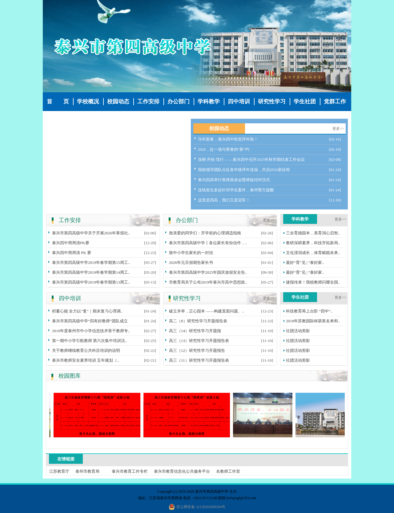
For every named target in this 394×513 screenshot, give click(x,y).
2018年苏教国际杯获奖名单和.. (313, 321)
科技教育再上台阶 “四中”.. (309, 311)
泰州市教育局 (87, 471)
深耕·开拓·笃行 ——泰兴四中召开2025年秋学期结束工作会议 (251, 159)
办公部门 (178, 101)
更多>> (338, 128)
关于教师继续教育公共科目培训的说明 (86, 350)
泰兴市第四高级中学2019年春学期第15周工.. (91, 262)
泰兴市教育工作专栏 (130, 471)
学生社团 (305, 101)
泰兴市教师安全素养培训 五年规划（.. (85, 360)
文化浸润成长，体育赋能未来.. (313, 252)
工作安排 (148, 101)
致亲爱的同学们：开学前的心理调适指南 (205, 233)
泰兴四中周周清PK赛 (70, 243)
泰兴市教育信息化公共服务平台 (182, 471)
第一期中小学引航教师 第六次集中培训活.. (89, 340)
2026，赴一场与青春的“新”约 (224, 149)
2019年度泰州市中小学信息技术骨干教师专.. (91, 330)
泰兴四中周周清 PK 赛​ (71, 252)
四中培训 (239, 101)
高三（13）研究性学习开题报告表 (199, 340)
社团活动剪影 (298, 330)
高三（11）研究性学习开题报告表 (199, 360)
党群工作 (335, 101)
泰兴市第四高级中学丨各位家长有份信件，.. (208, 243)
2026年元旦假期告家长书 (191, 262)
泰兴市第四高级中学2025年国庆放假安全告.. (208, 272)
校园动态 (118, 101)
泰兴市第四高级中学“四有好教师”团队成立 (90, 321)
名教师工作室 (228, 471)
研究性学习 (272, 101)
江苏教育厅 (59, 471)
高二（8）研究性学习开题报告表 (198, 321)
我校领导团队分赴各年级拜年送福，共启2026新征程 (244, 169)
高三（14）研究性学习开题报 (195, 330)
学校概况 (88, 101)
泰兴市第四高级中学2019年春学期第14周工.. (91, 272)
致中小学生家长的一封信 (191, 252)
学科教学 (209, 101)
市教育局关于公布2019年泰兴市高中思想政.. (208, 282)
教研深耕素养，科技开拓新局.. (313, 243)
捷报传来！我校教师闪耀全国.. (313, 282)
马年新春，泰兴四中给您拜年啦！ (228, 139)
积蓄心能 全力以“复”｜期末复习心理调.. (87, 311)
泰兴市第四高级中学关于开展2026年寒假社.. (91, 233)
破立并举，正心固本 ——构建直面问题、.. (206, 311)
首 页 (58, 101)
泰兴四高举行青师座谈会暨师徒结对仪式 (234, 179)
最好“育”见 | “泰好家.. (305, 262)
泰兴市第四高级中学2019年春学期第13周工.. (91, 282)
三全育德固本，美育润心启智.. (313, 233)
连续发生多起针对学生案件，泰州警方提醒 (236, 190)
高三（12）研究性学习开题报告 (197, 350)
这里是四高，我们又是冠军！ (224, 200)
